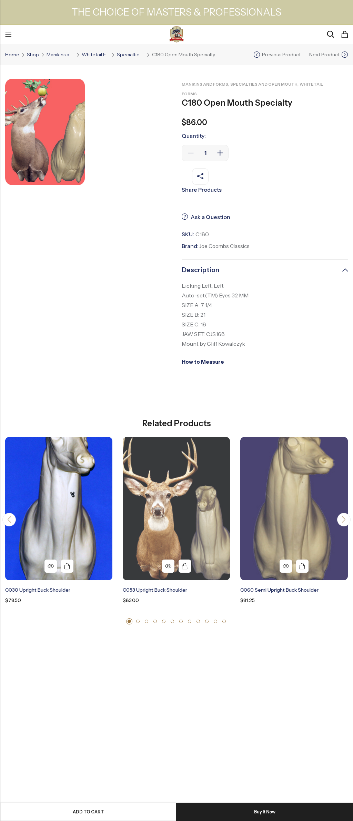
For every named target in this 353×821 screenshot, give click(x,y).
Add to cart (88, 811)
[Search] (330, 34)
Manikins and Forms (60, 54)
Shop (33, 54)
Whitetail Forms (95, 54)
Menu (8, 34)
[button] (10, 520)
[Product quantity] (205, 153)
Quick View (50, 566)
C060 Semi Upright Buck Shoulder (279, 590)
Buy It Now (264, 811)
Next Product (324, 54)
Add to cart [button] (67, 566)
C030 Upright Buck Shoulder (37, 590)
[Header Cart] (344, 34)
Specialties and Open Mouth (130, 54)
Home (12, 54)
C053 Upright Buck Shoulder (155, 590)
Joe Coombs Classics (226, 245)
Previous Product (281, 54)
